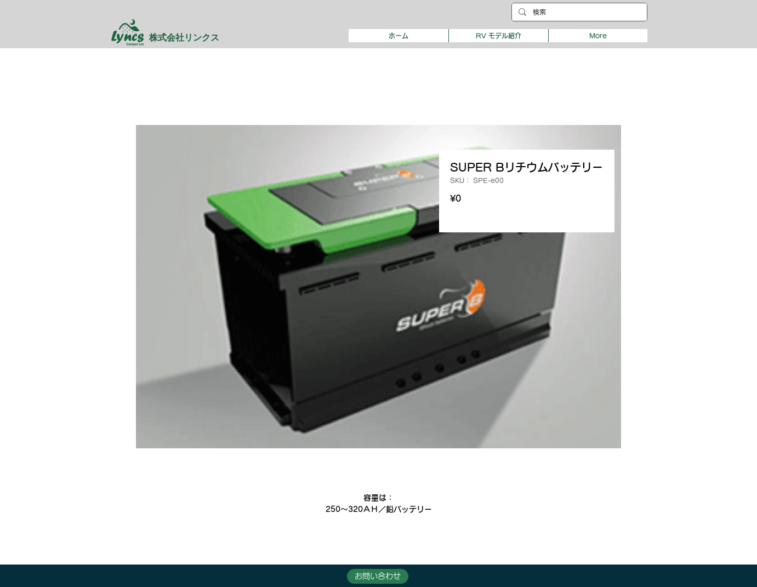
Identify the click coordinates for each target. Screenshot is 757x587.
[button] (498, 35)
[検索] (578, 12)
